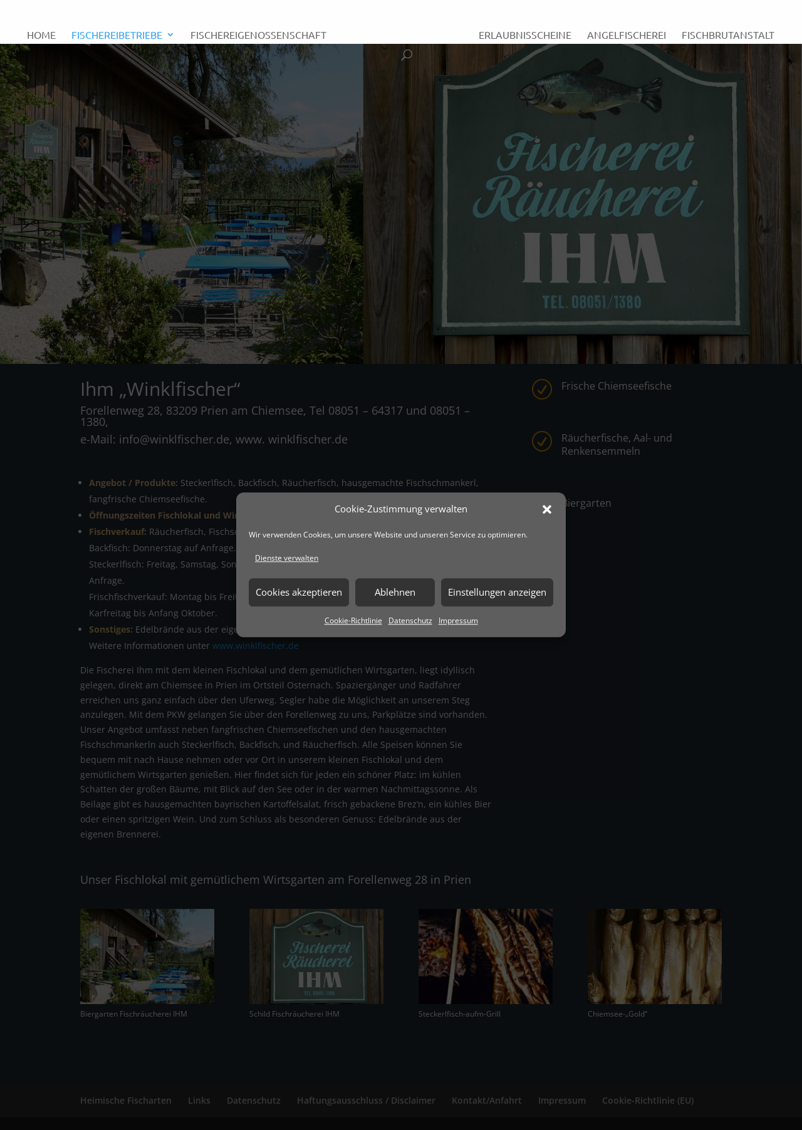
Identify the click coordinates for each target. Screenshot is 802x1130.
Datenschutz (410, 620)
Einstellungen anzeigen (497, 592)
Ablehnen (395, 592)
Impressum (458, 620)
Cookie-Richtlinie (353, 620)
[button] (547, 509)
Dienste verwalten (286, 557)
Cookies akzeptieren (299, 592)
